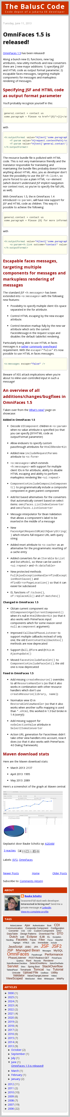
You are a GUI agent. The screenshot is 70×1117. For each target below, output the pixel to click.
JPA (36, 946)
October (16, 1050)
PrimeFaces (57, 958)
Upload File (30, 972)
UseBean (44, 973)
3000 (11, 993)
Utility (54, 972)
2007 (11, 1104)
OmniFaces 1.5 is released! (26, 38)
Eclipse (32, 936)
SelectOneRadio (56, 963)
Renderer (48, 960)
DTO (60, 933)
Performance (54, 954)
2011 (11, 1088)
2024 (11, 1001)
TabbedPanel (12, 970)
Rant (28, 960)
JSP (10, 950)
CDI (57, 925)
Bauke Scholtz (33, 896)
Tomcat (39, 969)
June (13, 1062)
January (15, 1079)
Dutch (13, 936)
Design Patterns (28, 934)
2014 (11, 1042)
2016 (11, 1034)
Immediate (43, 942)
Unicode (16, 972)
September (18, 1054)
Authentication (38, 926)
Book (49, 926)
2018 (11, 1025)
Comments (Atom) (31, 881)
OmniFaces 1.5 (12, 53)
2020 (11, 1017)
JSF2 (15, 859)
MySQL (58, 950)
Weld (39, 979)
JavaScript (15, 946)
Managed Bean (28, 950)
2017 (11, 1030)
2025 (11, 997)
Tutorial (58, 969)
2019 (11, 1021)
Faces (33, 940)
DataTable (12, 933)
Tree (48, 970)
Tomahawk (25, 969)
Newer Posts (11, 873)
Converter (13, 931)
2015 (11, 1038)
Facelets (21, 939)
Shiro (23, 967)
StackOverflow (52, 966)
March (15, 1070)
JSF (45, 946)
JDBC (28, 946)
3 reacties (10, 850)
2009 (11, 1096)
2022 (11, 1009)
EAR (22, 937)
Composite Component (36, 928)
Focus (50, 940)
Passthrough (37, 955)
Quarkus (20, 961)
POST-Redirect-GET (39, 958)
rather (25, 346)
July (13, 1058)
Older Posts (59, 873)
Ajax (27, 925)
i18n (33, 943)
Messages (47, 951)
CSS (23, 931)
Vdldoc (54, 976)
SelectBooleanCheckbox (17, 963)
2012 (11, 1084)
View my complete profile (35, 911)
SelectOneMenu (38, 963)
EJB (42, 936)
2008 (11, 1100)
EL (48, 937)
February (16, 1075)
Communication (14, 928)
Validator (19, 975)
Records (37, 961)
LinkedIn (46, 907)
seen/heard (50, 346)
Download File (46, 933)
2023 (11, 1005)
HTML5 (26, 943)
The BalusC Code (35, 6)
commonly (35, 346)
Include (54, 943)
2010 (11, 1092)
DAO (59, 931)
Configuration (57, 928)
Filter (42, 939)
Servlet (12, 966)
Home (36, 873)
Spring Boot (34, 966)
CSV (29, 931)
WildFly (60, 978)
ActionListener (16, 926)
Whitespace (49, 979)
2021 (11, 1013)
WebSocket (30, 979)
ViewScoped (14, 978)
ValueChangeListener (38, 975)
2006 (11, 1108)
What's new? (37, 410)
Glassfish (59, 940)
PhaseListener (17, 957)
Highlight (16, 943)
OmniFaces (26, 859)
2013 (11, 1046)
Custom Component (44, 931)
